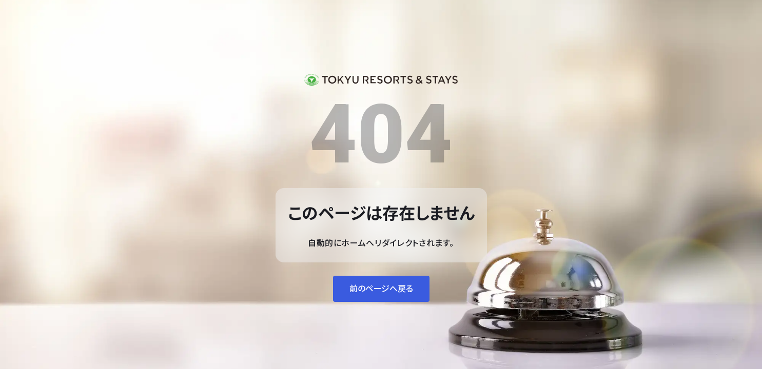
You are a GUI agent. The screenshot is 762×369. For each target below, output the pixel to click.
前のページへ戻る (381, 289)
